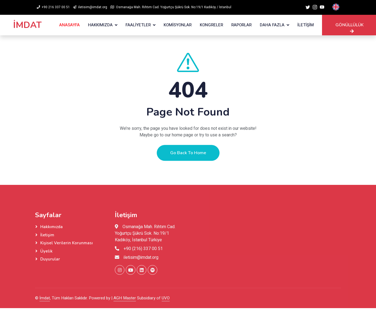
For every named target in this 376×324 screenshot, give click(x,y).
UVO (166, 298)
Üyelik (46, 251)
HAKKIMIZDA (100, 25)
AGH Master (124, 298)
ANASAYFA (69, 25)
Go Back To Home (188, 158)
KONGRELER (211, 25)
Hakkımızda (51, 227)
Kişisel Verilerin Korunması (66, 243)
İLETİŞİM (305, 25)
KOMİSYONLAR (178, 25)
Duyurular (50, 259)
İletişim (47, 235)
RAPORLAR (241, 25)
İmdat (44, 298)
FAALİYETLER (138, 25)
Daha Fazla (272, 25)
